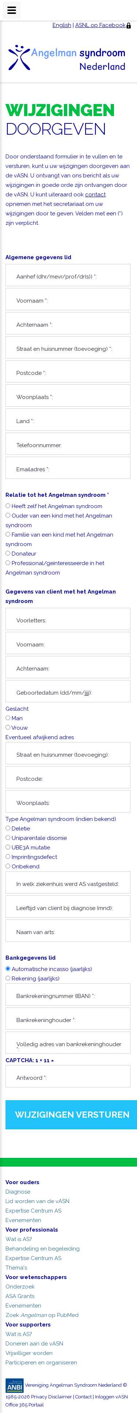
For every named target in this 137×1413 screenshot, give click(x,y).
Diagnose (17, 1192)
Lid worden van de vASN (37, 1201)
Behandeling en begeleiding (42, 1248)
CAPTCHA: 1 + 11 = (67, 1072)
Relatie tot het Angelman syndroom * (57, 495)
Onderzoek (20, 1286)
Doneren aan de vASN (34, 1343)
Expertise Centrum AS (33, 1210)
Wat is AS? (18, 1239)
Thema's (16, 1267)
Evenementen (23, 1220)
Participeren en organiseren (41, 1362)
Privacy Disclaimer (51, 1396)
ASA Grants (19, 1296)
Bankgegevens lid (30, 958)
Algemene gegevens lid (38, 257)
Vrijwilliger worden (29, 1353)
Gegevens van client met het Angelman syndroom (60, 596)
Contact (83, 1396)
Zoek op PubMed (42, 1315)
